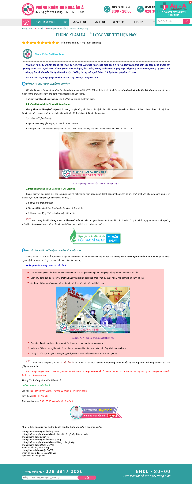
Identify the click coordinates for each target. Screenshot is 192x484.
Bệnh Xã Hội (6, 478)
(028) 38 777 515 (40, 396)
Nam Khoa (5, 470)
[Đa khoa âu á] (62, 9)
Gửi (87, 477)
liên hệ (138, 22)
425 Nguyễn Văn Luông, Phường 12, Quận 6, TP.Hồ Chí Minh (58, 391)
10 (57, 43)
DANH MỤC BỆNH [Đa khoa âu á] (39, 22)
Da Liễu (3, 481)
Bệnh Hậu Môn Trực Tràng (9, 474)
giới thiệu (119, 22)
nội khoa (99, 22)
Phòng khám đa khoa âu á (49, 54)
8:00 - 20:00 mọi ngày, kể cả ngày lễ (57, 401)
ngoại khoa (79, 22)
